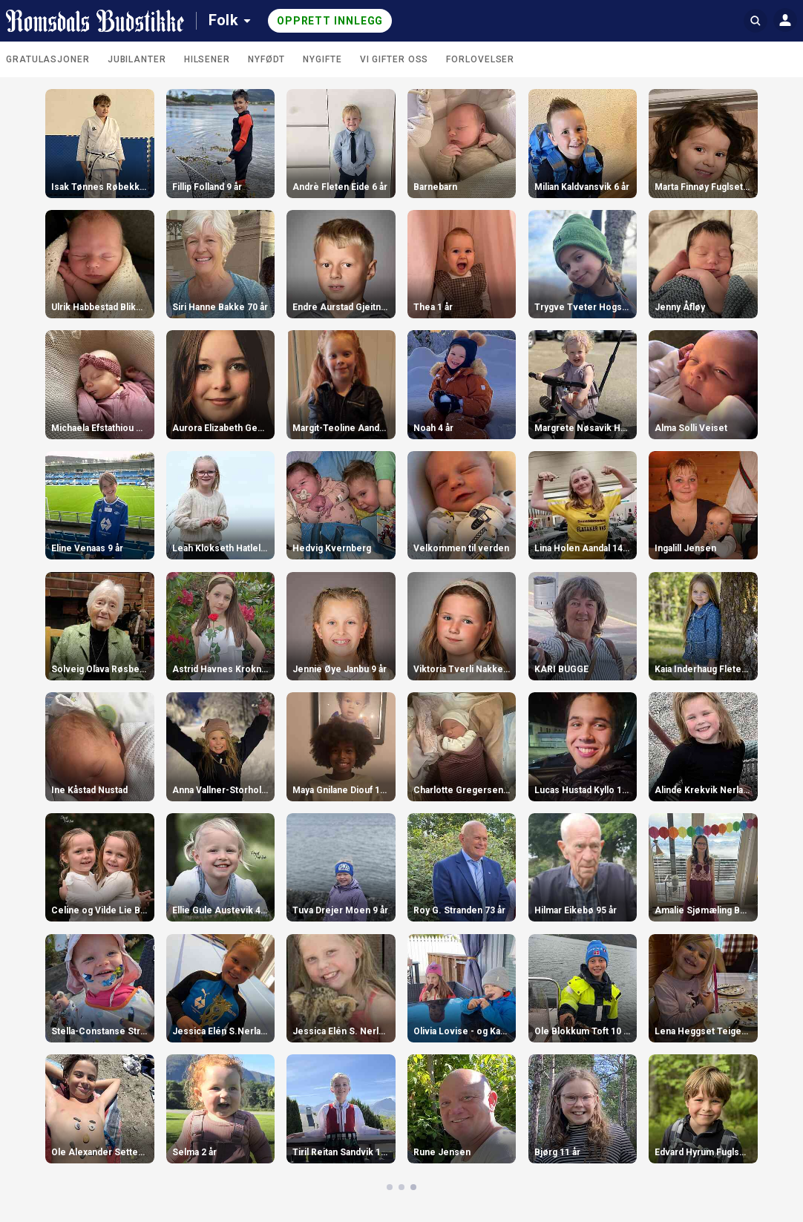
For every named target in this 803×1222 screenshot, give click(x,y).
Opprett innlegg (330, 21)
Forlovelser (480, 59)
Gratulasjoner (48, 59)
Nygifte (322, 59)
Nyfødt (266, 59)
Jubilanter (137, 59)
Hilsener (207, 59)
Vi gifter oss (394, 59)
